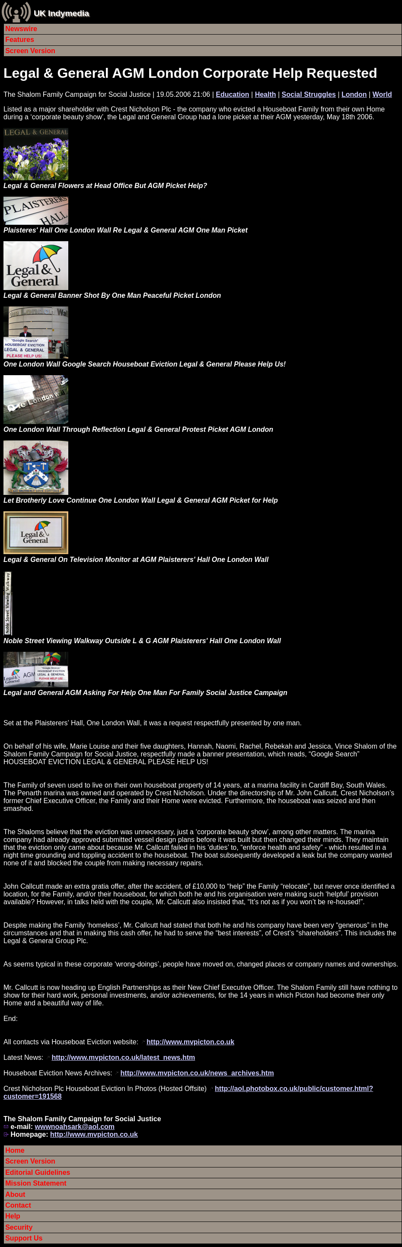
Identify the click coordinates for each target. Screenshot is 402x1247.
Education (232, 94)
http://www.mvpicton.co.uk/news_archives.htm (197, 1073)
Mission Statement (35, 1183)
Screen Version (30, 50)
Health (265, 94)
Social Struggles (309, 94)
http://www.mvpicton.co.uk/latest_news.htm (123, 1057)
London (354, 94)
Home (14, 1150)
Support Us (23, 1238)
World (382, 94)
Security (18, 1227)
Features (19, 39)
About (15, 1194)
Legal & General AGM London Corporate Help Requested (190, 73)
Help (12, 1216)
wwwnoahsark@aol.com (75, 1126)
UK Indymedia (61, 13)
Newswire (21, 28)
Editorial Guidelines (37, 1172)
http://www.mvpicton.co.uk (190, 1042)
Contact (18, 1205)
